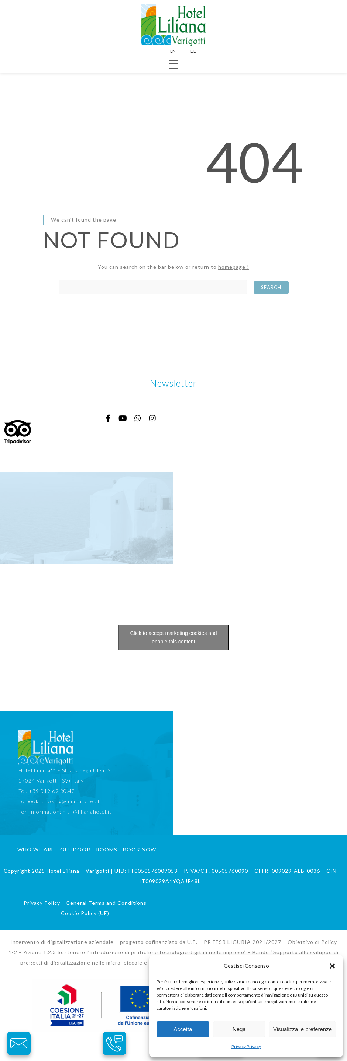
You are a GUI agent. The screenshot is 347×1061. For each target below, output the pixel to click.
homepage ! (233, 267)
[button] (332, 966)
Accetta (183, 1029)
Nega (239, 1029)
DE (193, 51)
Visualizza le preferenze (302, 1029)
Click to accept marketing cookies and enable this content (173, 637)
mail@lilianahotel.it (87, 811)
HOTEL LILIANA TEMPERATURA (86, 517)
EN (173, 51)
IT (153, 51)
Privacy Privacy (246, 1046)
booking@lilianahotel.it (71, 801)
